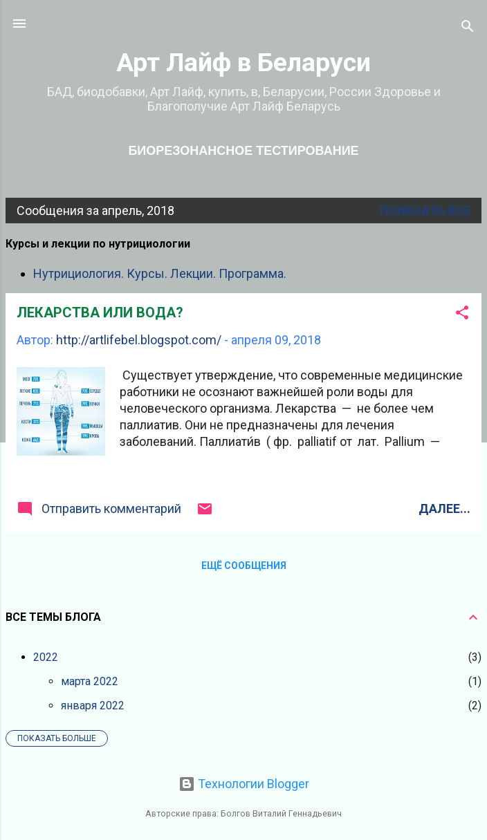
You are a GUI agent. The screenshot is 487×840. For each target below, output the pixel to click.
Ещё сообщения (243, 565)
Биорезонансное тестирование (243, 151)
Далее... (444, 508)
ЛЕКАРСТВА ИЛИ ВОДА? (100, 312)
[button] (462, 314)
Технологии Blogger (243, 783)
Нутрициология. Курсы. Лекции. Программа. (159, 273)
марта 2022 (89, 681)
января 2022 (93, 705)
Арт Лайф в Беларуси (243, 62)
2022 (45, 657)
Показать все (425, 210)
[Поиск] (467, 28)
